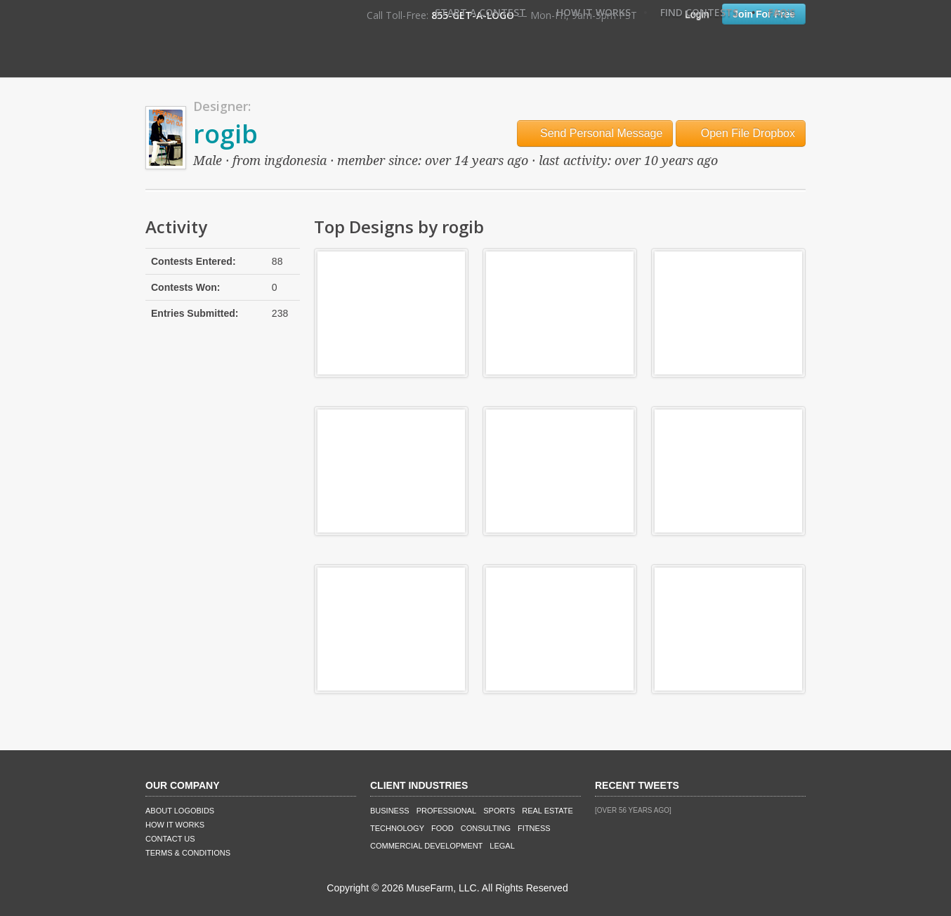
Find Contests (699, 12)
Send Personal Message (595, 133)
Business (389, 810)
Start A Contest (480, 12)
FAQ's (781, 12)
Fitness (534, 828)
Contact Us (170, 839)
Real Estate (547, 810)
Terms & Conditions (187, 853)
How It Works (593, 12)
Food (442, 828)
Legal (502, 846)
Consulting (486, 828)
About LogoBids (179, 810)
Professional (447, 810)
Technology (397, 828)
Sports (499, 810)
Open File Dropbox (740, 133)
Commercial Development (426, 846)
